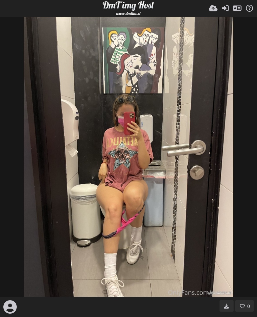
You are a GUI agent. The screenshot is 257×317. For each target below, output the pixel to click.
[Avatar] (10, 307)
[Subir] (213, 8)
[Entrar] (225, 8)
